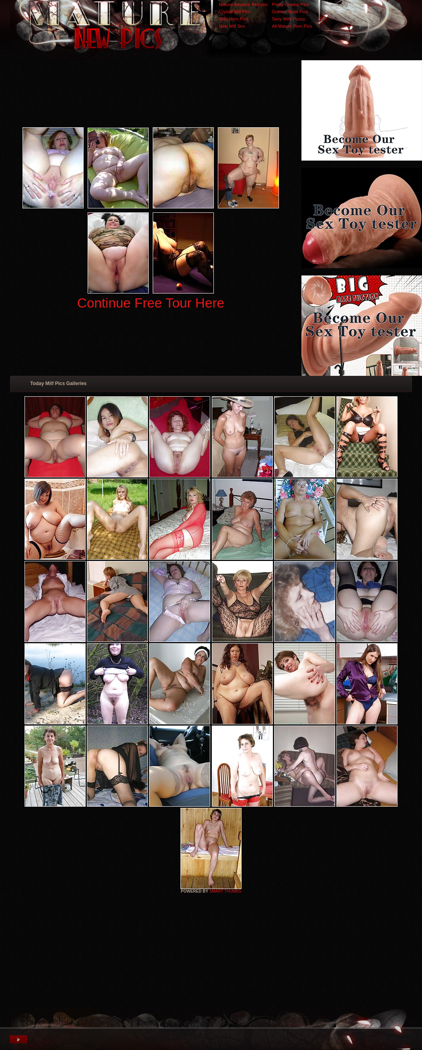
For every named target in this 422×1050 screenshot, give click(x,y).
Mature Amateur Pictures (243, 4)
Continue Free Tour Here (150, 303)
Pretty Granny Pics (290, 4)
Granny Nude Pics (290, 11)
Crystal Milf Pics (234, 11)
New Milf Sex (232, 26)
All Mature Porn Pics (292, 26)
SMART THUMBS (225, 891)
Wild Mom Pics (233, 18)
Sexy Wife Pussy (288, 18)
